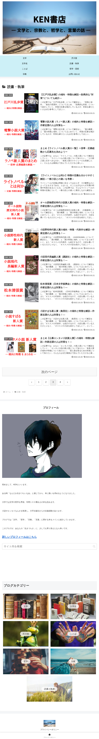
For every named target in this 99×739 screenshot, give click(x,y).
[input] (49, 547)
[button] (94, 547)
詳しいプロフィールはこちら (19, 537)
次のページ (49, 373)
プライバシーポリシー (49, 730)
